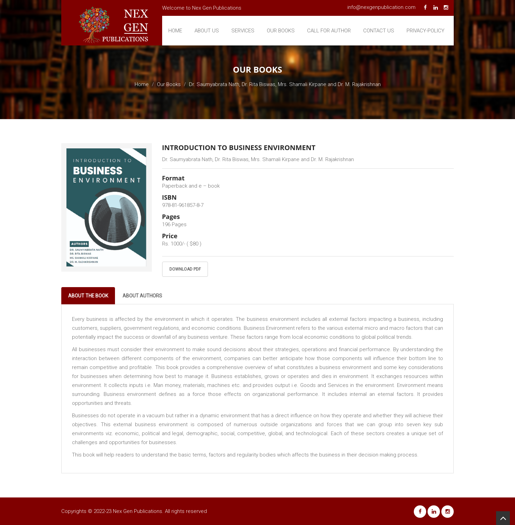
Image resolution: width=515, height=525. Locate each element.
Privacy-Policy (425, 31)
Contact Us (378, 31)
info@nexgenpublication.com (381, 7)
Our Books (281, 31)
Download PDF (185, 269)
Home (175, 31)
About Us (207, 31)
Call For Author (329, 31)
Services (242, 31)
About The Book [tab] (88, 295)
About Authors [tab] (142, 295)
